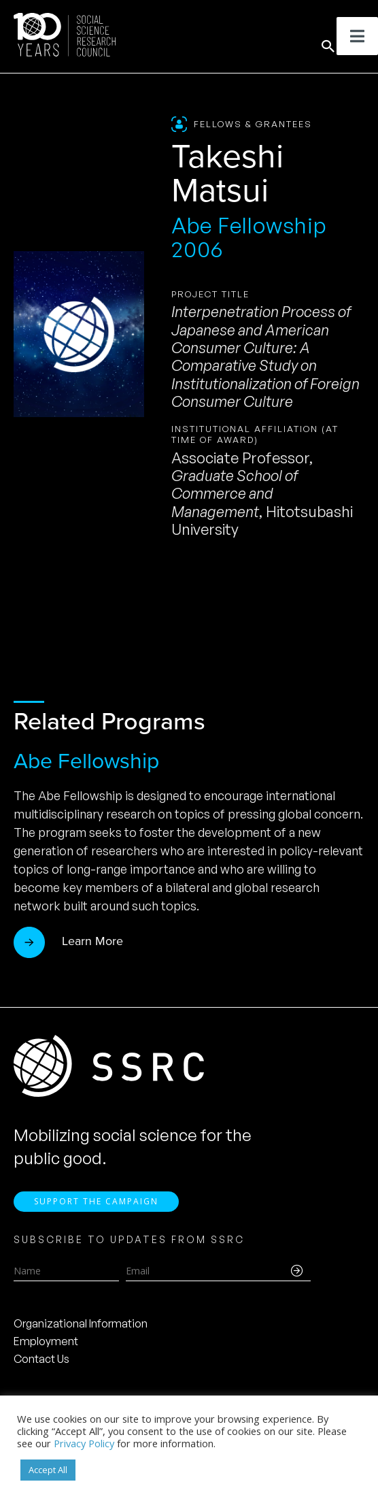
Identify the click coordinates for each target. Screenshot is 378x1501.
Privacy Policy (84, 1443)
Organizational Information (81, 1323)
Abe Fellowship (86, 760)
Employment (46, 1341)
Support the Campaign (96, 1201)
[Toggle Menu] (357, 36)
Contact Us (41, 1359)
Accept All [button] (48, 1470)
